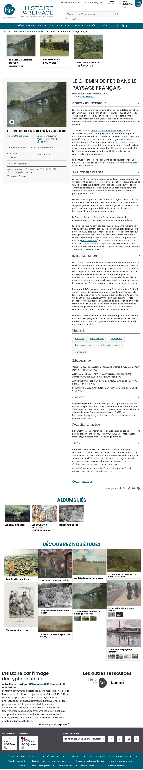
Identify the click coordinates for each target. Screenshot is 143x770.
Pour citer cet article (86, 425)
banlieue (79, 338)
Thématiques (24, 25)
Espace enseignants (93, 2)
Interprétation (84, 256)
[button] (21, 52)
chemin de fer (97, 338)
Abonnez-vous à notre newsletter (84, 739)
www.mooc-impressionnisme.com (98, 471)
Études (11, 757)
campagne (80, 352)
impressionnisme (83, 345)
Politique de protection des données (89, 761)
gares (118, 142)
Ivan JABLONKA (87, 97)
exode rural (116, 338)
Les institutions (38, 761)
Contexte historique (89, 103)
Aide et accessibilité (16, 761)
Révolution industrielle (109, 345)
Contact (21, 766)
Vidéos (104, 25)
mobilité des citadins (82, 277)
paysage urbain (114, 145)
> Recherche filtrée (72, 19)
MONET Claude (22, 136)
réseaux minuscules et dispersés (106, 130)
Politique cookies (87, 766)
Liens (76, 443)
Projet (90, 757)
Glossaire (78, 397)
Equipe (102, 757)
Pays (63, 757)
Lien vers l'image (18, 176)
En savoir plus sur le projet (53, 725)
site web (44, 142)
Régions (50, 757)
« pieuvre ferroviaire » (128, 163)
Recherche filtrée (84, 25)
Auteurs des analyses (30, 757)
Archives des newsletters (121, 761)
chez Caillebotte (89, 240)
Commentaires (82, 482)
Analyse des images (87, 172)
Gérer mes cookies (65, 766)
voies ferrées (128, 142)
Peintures (22, 163)
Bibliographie (81, 361)
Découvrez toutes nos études (28, 31)
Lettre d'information (70, 2)
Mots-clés (44, 25)
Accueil (7, 31)
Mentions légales (59, 761)
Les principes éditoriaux (122, 757)
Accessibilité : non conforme (113, 766)
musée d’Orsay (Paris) (48, 139)
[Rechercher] (89, 14)
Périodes (62, 25)
